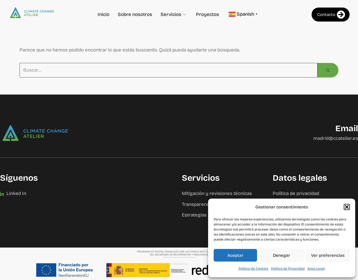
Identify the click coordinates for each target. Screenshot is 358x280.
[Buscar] (168, 70)
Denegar (281, 255)
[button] (347, 207)
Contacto (331, 14)
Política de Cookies (253, 268)
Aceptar (235, 255)
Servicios (173, 14)
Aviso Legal (316, 268)
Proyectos (207, 14)
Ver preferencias (328, 255)
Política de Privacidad (288, 268)
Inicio (103, 14)
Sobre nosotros (135, 14)
